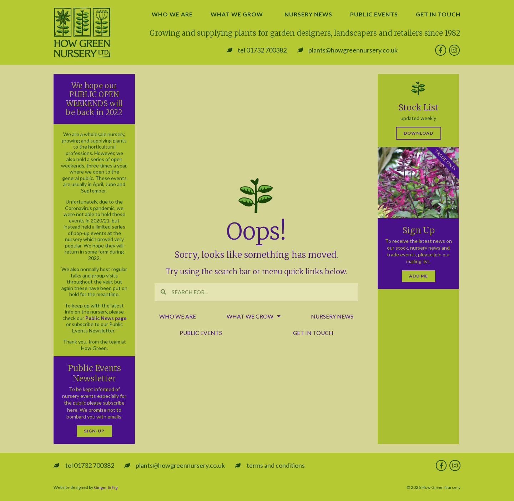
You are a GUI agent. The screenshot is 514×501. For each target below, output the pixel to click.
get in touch (438, 14)
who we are (172, 14)
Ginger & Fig (105, 487)
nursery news (308, 14)
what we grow (239, 14)
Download (418, 133)
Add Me (418, 276)
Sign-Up (94, 431)
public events (374, 14)
